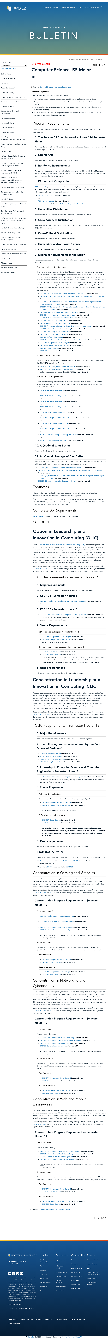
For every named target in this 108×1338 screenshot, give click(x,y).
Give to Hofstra (61, 1319)
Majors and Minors (7, 123)
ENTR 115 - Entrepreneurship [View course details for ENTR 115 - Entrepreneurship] (50, 754)
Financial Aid (43, 1286)
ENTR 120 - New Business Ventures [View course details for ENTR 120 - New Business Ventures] (52, 759)
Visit (41, 1290)
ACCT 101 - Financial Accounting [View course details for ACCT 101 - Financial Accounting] (51, 756)
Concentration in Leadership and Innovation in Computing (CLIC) (62, 545)
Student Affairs (75, 1284)
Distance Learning (7, 128)
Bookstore (74, 1260)
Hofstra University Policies (15, 1304)
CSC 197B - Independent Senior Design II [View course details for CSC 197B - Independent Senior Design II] (54, 345)
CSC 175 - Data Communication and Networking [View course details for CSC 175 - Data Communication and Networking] (57, 1038)
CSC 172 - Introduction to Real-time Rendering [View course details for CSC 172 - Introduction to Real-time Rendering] (56, 927)
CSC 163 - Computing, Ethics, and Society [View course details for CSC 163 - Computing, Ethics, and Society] (55, 332)
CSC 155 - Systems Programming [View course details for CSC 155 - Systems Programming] (51, 1046)
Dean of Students (76, 1268)
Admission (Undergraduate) (10, 102)
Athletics (48, 1319)
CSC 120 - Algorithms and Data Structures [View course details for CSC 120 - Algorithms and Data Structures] (55, 323)
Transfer (42, 1266)
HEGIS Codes (5, 258)
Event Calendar (75, 1272)
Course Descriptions (8, 79)
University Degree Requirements (72, 204)
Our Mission (5, 83)
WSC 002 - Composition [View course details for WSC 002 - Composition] (46, 201)
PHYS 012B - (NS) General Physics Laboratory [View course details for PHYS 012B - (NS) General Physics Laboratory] (56, 407)
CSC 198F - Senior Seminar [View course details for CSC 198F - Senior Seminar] (49, 348)
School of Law (44, 1278)
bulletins (31, 1337)
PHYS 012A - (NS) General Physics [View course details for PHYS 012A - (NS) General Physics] (52, 401)
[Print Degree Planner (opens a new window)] (94, 65)
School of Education (8, 199)
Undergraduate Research (91, 1283)
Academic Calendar (61, 1272)
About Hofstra (27, 1319)
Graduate (43, 1270)
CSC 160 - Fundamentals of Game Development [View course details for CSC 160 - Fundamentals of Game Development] (57, 916)
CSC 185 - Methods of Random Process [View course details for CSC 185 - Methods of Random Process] (54, 334)
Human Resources (76, 1276)
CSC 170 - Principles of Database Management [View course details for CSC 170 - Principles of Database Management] (56, 1157)
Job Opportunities (77, 1319)
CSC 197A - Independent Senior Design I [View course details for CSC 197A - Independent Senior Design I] (54, 343)
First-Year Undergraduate (44, 1261)
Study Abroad (6, 151)
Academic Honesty (7, 93)
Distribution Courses (8, 132)
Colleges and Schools (60, 1267)
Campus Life (65, 7)
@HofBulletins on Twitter (9, 268)
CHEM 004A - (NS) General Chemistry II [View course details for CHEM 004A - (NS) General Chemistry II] (54, 423)
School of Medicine (45, 1282)
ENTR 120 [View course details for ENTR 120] (64, 861)
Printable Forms (6, 263)
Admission (47, 7)
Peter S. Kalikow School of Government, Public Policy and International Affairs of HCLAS (11, 180)
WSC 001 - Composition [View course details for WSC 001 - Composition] (46, 195)
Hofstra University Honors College (13, 228)
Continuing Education (59, 1281)
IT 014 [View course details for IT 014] (40, 861)
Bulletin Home (6, 74)
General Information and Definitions (13, 254)
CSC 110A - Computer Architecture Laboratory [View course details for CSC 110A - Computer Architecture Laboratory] (56, 318)
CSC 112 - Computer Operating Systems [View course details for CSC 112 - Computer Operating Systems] (54, 321)
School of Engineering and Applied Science (55, 87)
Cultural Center (76, 1264)
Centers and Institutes (93, 1260)
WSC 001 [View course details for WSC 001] (38, 187)
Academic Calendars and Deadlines (13, 244)
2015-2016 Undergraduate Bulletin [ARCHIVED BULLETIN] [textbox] (85, 59)
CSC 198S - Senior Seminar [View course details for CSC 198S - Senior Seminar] (49, 351)
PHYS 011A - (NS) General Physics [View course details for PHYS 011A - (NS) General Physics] (52, 390)
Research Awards (92, 1278)
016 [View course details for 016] (47, 569)
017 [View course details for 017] (51, 893)
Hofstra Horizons (92, 1264)
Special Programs (61, 1286)
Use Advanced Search (8, 68)
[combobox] (88, 59)
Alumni (87, 7)
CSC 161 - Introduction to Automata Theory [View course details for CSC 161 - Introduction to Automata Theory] (55, 329)
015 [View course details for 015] (41, 569)
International (43, 1274)
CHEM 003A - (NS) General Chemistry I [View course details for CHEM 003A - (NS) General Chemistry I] (53, 412)
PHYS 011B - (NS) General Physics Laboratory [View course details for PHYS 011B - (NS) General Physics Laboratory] (56, 396)
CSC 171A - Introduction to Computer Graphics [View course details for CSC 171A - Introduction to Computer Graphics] (57, 922)
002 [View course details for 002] (46, 187)
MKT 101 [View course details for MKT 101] (49, 867)
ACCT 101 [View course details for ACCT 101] (75, 861)
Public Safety (75, 1280)
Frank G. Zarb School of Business (12, 187)
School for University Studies (11, 233)
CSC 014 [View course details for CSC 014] (36, 569)
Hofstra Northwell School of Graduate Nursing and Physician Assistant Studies (14, 220)
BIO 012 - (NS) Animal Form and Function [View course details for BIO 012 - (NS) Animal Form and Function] (54, 440)
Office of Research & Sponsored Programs (93, 1273)
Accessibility (13, 1319)
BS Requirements (39, 516)
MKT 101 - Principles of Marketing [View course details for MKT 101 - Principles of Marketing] (52, 762)
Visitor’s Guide (75, 1288)
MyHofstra (95, 7)
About (81, 7)
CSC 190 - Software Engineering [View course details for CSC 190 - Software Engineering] (51, 337)
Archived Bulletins (7, 106)
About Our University (8, 88)
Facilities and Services (8, 249)
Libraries (89, 1268)
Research (73, 7)
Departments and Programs (61, 1261)
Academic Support (61, 1276)
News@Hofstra (14, 1324)
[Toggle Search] (102, 7)
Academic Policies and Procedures (13, 97)
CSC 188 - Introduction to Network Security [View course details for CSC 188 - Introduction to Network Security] (55, 1043)
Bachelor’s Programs (8, 118)
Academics (56, 7)
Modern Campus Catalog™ (72, 1337)
